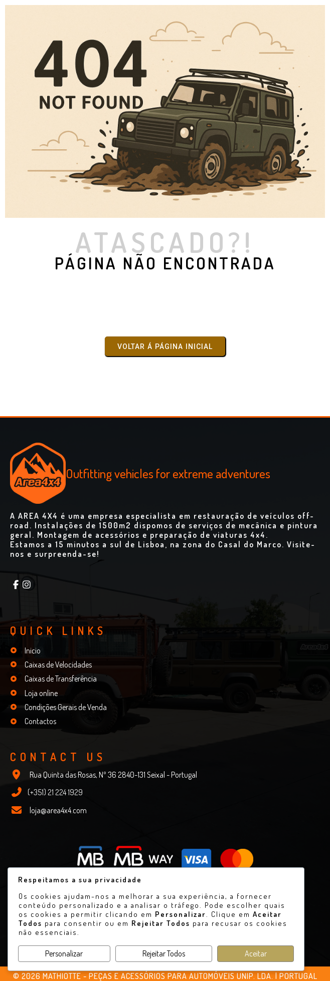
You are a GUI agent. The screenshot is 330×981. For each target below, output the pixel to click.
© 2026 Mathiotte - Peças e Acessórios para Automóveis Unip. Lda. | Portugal (165, 976)
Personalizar (64, 953)
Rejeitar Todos (163, 953)
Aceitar (256, 953)
